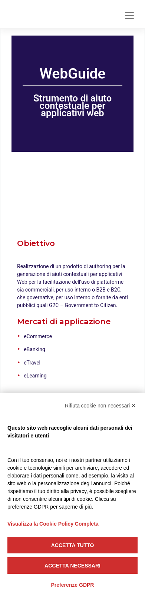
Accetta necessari (72, 566)
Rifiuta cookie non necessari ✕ (100, 406)
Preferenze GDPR (72, 585)
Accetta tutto (72, 545)
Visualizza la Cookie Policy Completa (53, 524)
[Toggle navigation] (129, 16)
